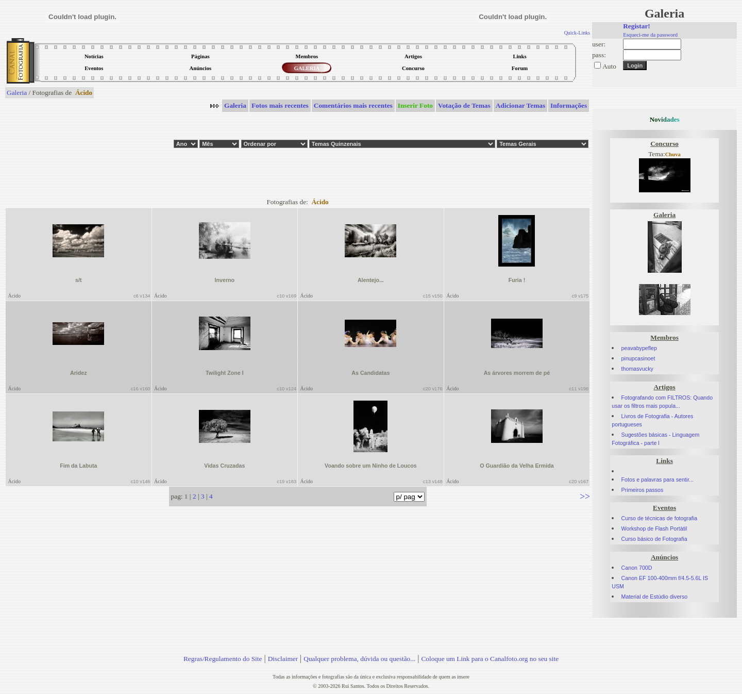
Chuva (673, 154)
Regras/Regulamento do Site (222, 659)
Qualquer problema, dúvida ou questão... (359, 659)
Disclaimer (283, 659)
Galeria (17, 92)
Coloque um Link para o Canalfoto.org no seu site (490, 659)
